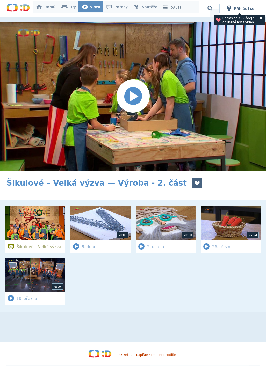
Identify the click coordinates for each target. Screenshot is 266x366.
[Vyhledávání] (211, 8)
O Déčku (125, 354)
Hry (71, 8)
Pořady (119, 8)
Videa (93, 8)
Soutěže (148, 8)
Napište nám (145, 354)
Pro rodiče (167, 354)
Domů (48, 8)
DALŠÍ (174, 8)
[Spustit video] (133, 96)
